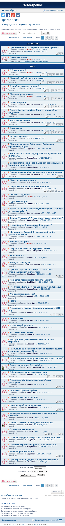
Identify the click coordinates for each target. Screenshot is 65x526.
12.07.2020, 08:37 (41, 258)
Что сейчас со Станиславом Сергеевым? (31, 225)
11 (53, 106)
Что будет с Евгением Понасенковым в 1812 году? (35, 287)
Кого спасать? (17, 318)
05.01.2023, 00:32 (44, 149)
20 (62, 98)
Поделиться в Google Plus (13, 15)
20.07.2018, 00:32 (45, 392)
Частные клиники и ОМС (22, 332)
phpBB (24, 524)
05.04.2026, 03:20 (40, 72)
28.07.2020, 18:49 (40, 49)
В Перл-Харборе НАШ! (21, 325)
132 (57, 74)
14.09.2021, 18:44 (42, 204)
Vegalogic (36, 524)
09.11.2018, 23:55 (50, 367)
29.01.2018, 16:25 (42, 418)
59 (56, 90)
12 (56, 106)
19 (59, 98)
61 (62, 90)
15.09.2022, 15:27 (46, 167)
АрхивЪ (29, 204)
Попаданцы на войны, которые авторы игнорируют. (36, 172)
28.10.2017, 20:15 (42, 432)
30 (53, 191)
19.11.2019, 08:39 (46, 289)
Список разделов (9, 520)
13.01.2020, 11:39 (44, 274)
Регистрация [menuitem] (51, 10)
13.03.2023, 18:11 (39, 138)
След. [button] (56, 38)
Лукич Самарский (33, 251)
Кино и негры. (17, 255)
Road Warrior (31, 282)
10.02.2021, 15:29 (50, 251)
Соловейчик (31, 158)
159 (49, 82)
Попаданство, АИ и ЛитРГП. (24, 397)
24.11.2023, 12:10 (49, 114)
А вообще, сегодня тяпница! (24, 86)
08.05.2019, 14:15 (46, 327)
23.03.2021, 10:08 (44, 236)
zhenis (29, 312)
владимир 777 (32, 440)
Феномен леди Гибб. (20, 194)
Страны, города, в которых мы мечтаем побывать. (36, 437)
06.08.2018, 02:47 (41, 384)
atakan (29, 227)
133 (61, 74)
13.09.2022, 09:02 (49, 174)
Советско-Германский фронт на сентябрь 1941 (33, 445)
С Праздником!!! (18, 70)
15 (56, 132)
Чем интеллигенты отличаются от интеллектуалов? (36, 358)
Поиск (43, 33)
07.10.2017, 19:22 (47, 440)
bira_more (30, 182)
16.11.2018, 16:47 (46, 353)
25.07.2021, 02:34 (46, 220)
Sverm (29, 197)
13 (59, 106)
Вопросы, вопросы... (20, 241)
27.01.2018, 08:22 (41, 425)
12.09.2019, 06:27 (42, 296)
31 (56, 191)
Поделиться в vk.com (18, 15)
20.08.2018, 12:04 (41, 374)
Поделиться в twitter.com (3, 15)
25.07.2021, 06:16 (49, 213)
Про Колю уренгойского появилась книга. (31, 280)
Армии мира (16, 128)
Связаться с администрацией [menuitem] (46, 520)
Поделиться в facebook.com (8, 15)
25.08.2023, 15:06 (49, 130)
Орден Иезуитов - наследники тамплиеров (31, 422)
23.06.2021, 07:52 (41, 227)
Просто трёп (10, 20)
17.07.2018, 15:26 (41, 399)
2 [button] (46, 37)
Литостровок (32, 5)
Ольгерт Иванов (33, 104)
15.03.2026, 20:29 (40, 80)
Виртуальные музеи (20, 262)
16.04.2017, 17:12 (44, 462)
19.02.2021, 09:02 (40, 243)
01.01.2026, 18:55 (40, 88)
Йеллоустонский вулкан (22, 430)
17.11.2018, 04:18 (42, 344)
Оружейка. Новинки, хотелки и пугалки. (30, 186)
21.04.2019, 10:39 (43, 334)
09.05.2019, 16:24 (42, 320)
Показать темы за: (32, 467)
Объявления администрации (36, 61)
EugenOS (30, 334)
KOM (28, 138)
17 (53, 98)
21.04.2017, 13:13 (44, 454)
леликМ (29, 418)
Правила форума (18, 57)
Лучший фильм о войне (22, 452)
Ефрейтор (30, 149)
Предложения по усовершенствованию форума (34, 47)
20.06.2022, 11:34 (49, 189)
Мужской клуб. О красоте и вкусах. (27, 78)
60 (59, 90)
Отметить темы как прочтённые (19, 37)
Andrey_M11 (31, 392)
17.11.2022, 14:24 (46, 158)
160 (53, 82)
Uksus (29, 49)
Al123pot (30, 344)
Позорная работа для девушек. (26, 405)
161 (57, 82)
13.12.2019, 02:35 (46, 282)
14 (62, 106)
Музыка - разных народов (23, 180)
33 (62, 191)
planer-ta (30, 303)
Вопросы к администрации (35, 51)
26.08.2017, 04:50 (46, 447)
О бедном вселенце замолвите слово (29, 372)
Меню (7, 10)
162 (61, 82)
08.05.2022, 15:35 (40, 197)
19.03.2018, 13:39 (46, 407)
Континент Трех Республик (23, 390)
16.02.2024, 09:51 (49, 104)
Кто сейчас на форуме (11, 495)
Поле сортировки (32, 471)
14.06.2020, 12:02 (49, 265)
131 (53, 74)
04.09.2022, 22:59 (44, 182)
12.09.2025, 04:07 (40, 96)
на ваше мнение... (19, 136)
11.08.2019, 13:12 (42, 303)
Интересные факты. (20, 120)
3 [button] (49, 37)
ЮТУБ (13, 301)
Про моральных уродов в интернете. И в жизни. (34, 460)
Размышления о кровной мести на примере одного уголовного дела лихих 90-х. (35, 350)
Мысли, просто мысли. (21, 94)
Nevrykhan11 (31, 447)
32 (59, 191)
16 (59, 132)
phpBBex (13, 524)
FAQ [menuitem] (14, 10)
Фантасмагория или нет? (22, 294)
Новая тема (8, 33)
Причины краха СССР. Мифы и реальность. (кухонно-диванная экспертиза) (31, 270)
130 (49, 74)
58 (53, 90)
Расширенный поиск (48, 33)
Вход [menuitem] (61, 10)
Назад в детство (18, 102)
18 (56, 98)
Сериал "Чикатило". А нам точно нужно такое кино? (36, 218)
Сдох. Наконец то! (19, 201)
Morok (29, 80)
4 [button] (52, 37)
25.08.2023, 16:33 (49, 122)
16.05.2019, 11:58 (41, 312)
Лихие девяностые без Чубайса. (26, 365)
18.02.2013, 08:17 (40, 59)
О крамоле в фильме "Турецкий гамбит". (30, 248)
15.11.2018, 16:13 (46, 360)
